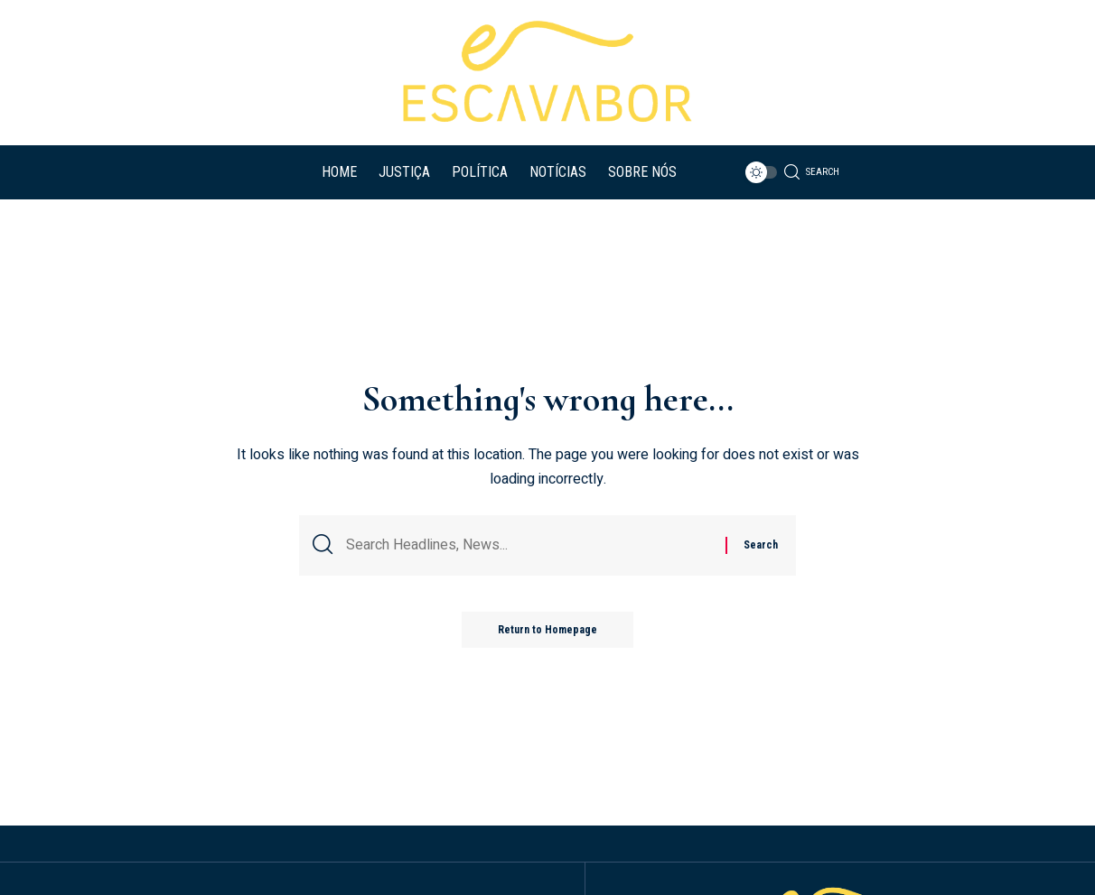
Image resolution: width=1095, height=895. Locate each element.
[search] (806, 172)
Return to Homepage (547, 629)
